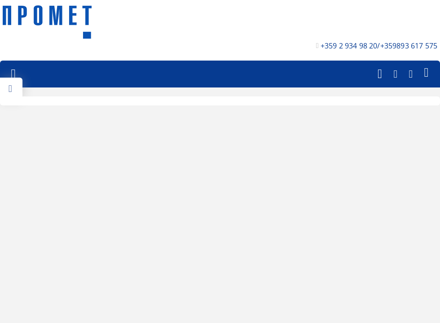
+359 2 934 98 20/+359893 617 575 (379, 46)
